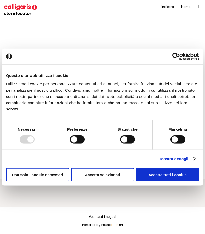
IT (199, 6)
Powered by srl (102, 225)
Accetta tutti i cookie (167, 174)
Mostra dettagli (174, 159)
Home (186, 6)
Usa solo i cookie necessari (37, 174)
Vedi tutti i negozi (102, 217)
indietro (167, 6)
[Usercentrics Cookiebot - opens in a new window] (176, 56)
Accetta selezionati (102, 174)
